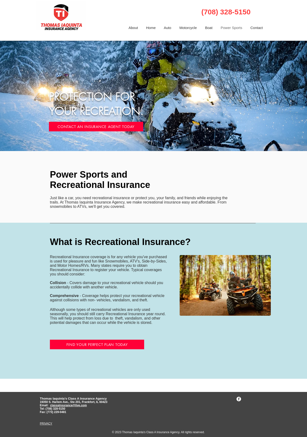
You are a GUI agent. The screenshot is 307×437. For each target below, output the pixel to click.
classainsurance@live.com (68, 405)
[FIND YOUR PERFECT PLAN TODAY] (97, 344)
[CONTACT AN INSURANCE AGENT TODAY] (96, 126)
